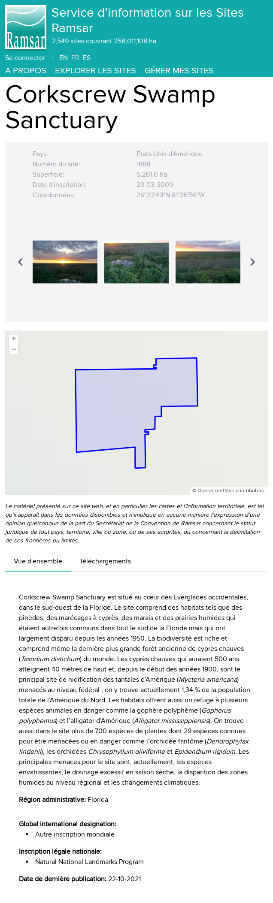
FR (75, 58)
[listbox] (136, 262)
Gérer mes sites (179, 71)
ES (87, 58)
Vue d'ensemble (38, 561)
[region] (136, 262)
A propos (25, 71)
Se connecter (25, 58)
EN (63, 58)
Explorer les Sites (95, 71)
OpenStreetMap (215, 491)
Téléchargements (105, 561)
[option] (65, 262)
